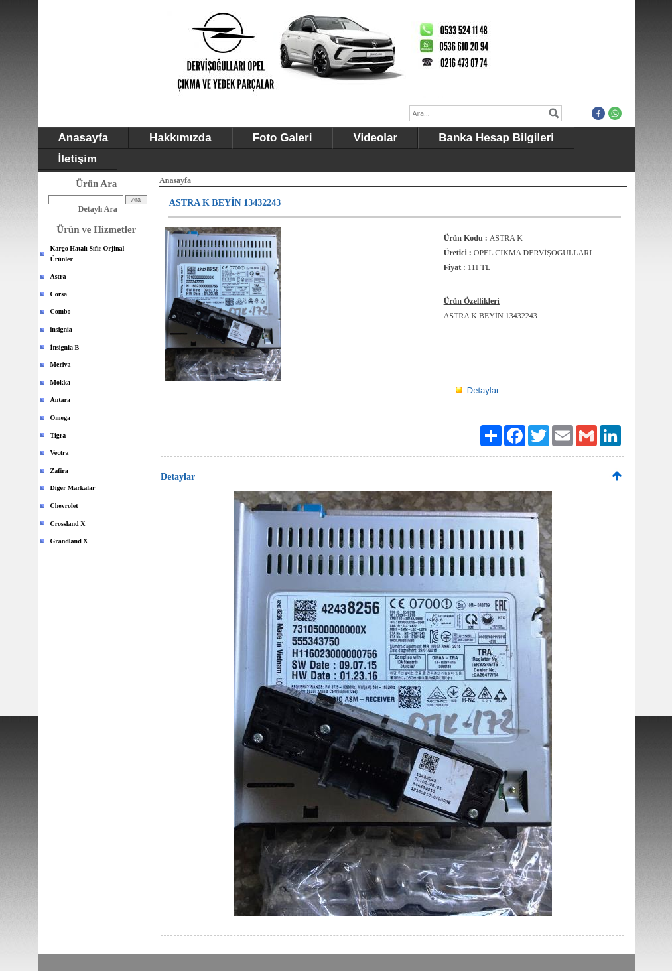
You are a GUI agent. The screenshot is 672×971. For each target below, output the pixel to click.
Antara (60, 399)
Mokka (60, 382)
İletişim (78, 159)
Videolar (375, 137)
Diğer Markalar (73, 487)
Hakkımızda (180, 137)
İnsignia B (65, 347)
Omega (60, 417)
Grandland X (69, 541)
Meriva (60, 364)
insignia (61, 329)
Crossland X (68, 523)
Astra (58, 276)
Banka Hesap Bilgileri (496, 137)
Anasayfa (83, 137)
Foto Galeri (282, 137)
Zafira (59, 470)
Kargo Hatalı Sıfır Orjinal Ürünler (87, 254)
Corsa (59, 294)
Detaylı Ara (97, 209)
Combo (60, 311)
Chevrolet (64, 505)
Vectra (59, 452)
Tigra (58, 435)
